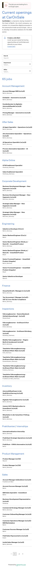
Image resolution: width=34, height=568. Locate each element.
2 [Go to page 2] (19, 554)
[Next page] (22, 554)
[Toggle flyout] (30, 64)
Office (5, 69)
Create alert (11, 46)
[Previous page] (11, 554)
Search (6, 56)
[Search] (17, 58)
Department (7, 62)
